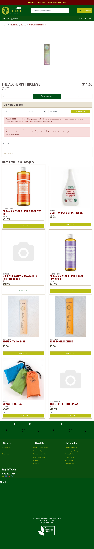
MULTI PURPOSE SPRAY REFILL (66, 212)
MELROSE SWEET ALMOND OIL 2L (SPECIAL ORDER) (20, 278)
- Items (88, 10)
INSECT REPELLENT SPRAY (64, 403)
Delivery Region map (26, 121)
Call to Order (23, 291)
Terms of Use (69, 463)
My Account (6, 448)
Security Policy (69, 460)
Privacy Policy (69, 457)
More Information (9, 144)
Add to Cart (46, 96)
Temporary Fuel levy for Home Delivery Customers (47, 2)
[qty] (13, 111)
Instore (35, 460)
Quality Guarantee (71, 448)
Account (15, 19)
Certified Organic (39, 451)
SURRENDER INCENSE (61, 341)
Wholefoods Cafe (39, 454)
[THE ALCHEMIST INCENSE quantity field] (16, 96)
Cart (6, 19)
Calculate (80, 111)
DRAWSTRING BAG (12, 403)
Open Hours (6, 454)
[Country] (36, 111)
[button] (78, 96)
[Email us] (3, 476)
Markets (36, 463)
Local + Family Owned (41, 448)
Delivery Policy (69, 454)
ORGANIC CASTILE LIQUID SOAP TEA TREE (22, 213)
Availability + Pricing (71, 451)
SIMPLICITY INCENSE (14, 341)
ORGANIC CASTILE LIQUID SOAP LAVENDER (67, 278)
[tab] (9, 144)
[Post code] (58, 111)
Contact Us (6, 451)
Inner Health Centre (39, 457)
